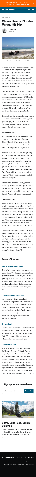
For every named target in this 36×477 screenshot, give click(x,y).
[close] (33, 3)
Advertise (27, 462)
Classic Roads (6, 17)
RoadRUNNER (8, 10)
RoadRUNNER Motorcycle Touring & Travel (15, 458)
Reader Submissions (18, 464)
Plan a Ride (7, 464)
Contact (9, 462)
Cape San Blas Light (9, 344)
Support (21, 462)
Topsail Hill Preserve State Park (13, 266)
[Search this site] (29, 9)
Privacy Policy (30, 464)
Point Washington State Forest (13, 295)
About (15, 462)
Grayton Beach (7, 324)
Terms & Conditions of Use (19, 467)
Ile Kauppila (12, 30)
